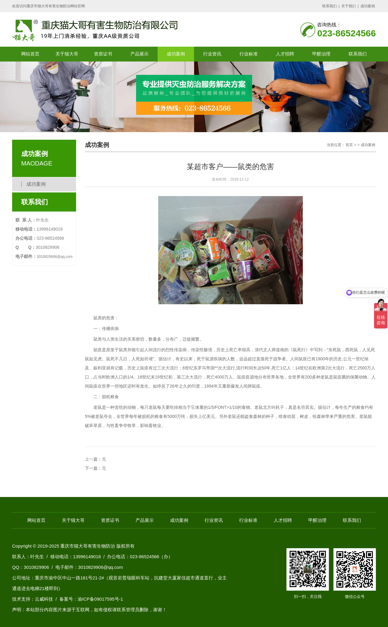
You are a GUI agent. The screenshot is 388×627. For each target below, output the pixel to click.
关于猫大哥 (66, 53)
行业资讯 (212, 53)
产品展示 (139, 53)
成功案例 (367, 6)
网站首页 (30, 53)
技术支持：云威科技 (32, 599)
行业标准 (248, 53)
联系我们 (329, 6)
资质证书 (103, 53)
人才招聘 (285, 53)
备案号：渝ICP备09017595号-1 (91, 599)
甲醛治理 (321, 53)
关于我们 (348, 6)
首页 (349, 145)
